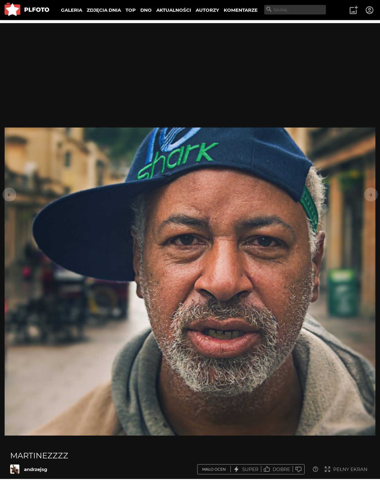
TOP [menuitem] (131, 10)
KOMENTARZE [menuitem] (241, 10)
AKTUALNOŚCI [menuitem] (173, 10)
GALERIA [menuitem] (71, 10)
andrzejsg (35, 469)
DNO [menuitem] (146, 10)
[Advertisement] (190, 66)
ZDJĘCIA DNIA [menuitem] (104, 10)
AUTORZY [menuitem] (207, 10)
